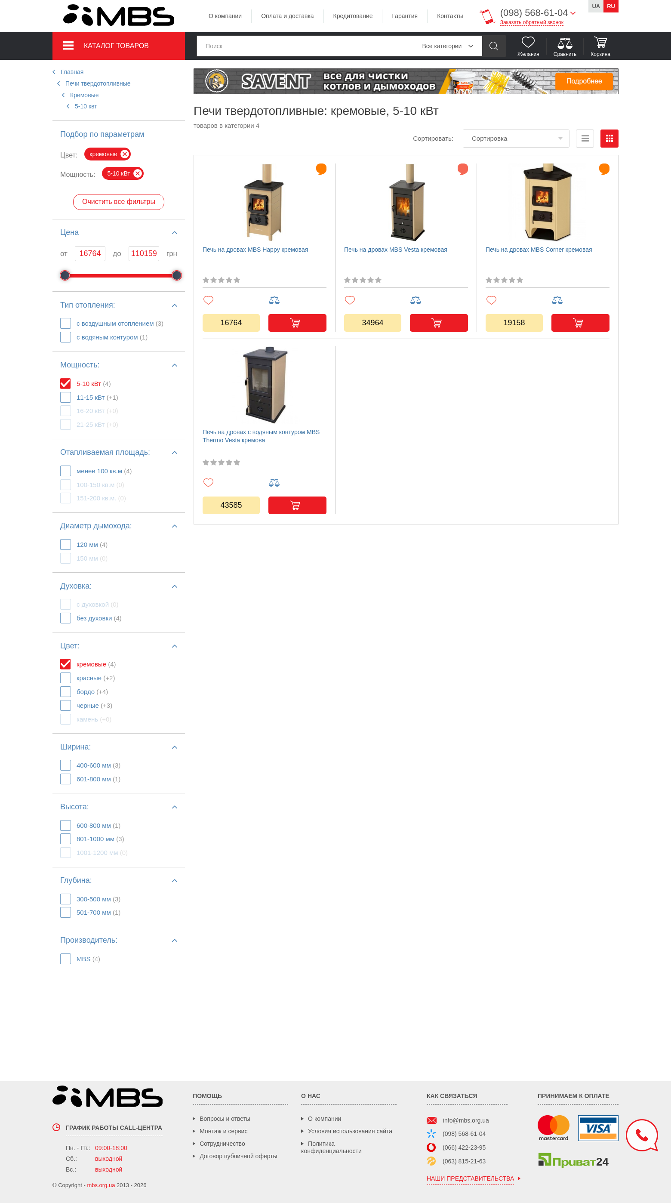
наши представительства (470, 1178)
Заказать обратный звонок (531, 22)
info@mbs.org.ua (466, 1120)
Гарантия (405, 15)
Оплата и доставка (287, 15)
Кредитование (353, 15)
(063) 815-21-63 (464, 1161)
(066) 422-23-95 (464, 1147)
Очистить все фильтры (118, 201)
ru (611, 6)
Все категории (442, 46)
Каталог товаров (116, 45)
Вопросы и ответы (225, 1118)
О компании (225, 15)
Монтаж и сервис (223, 1131)
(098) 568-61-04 (464, 1133)
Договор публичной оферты (238, 1156)
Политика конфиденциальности (331, 1147)
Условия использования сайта (350, 1131)
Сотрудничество (222, 1143)
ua (596, 6)
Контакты (450, 15)
